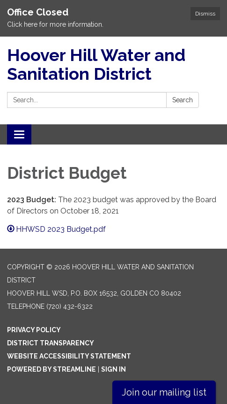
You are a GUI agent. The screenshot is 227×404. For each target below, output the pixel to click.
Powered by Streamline (51, 369)
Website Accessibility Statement (69, 356)
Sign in (113, 369)
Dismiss (205, 13)
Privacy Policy (34, 330)
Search (182, 100)
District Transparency (50, 343)
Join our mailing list (164, 392)
